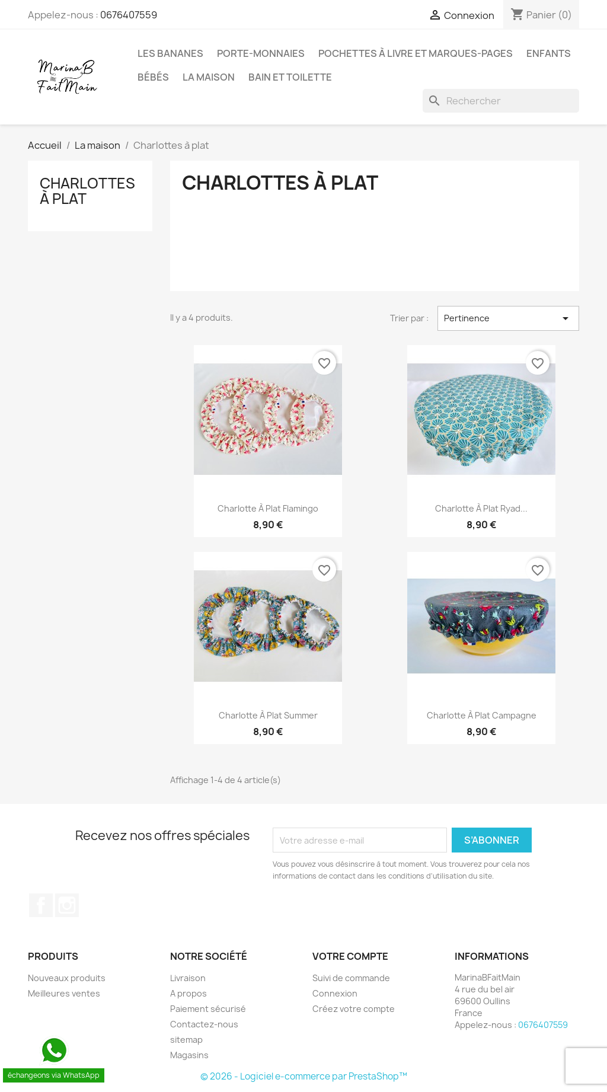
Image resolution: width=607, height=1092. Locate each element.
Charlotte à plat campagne (481, 715)
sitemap (186, 1039)
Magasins (189, 1055)
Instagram (67, 905)
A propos (188, 993)
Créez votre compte (353, 1008)
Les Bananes (170, 53)
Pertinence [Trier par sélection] (508, 318)
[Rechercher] (501, 101)
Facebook (41, 905)
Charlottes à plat (87, 191)
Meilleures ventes (64, 993)
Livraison (188, 978)
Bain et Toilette (290, 77)
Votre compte (350, 956)
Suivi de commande (351, 978)
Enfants (548, 53)
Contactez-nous (204, 1024)
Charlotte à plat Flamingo (268, 508)
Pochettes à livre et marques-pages (415, 53)
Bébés (153, 77)
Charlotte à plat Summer (268, 715)
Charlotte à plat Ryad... (481, 508)
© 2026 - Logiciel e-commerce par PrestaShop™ (303, 1076)
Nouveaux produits (67, 978)
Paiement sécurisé (208, 1008)
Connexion (334, 993)
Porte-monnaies (261, 53)
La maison (209, 77)
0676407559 (128, 14)
